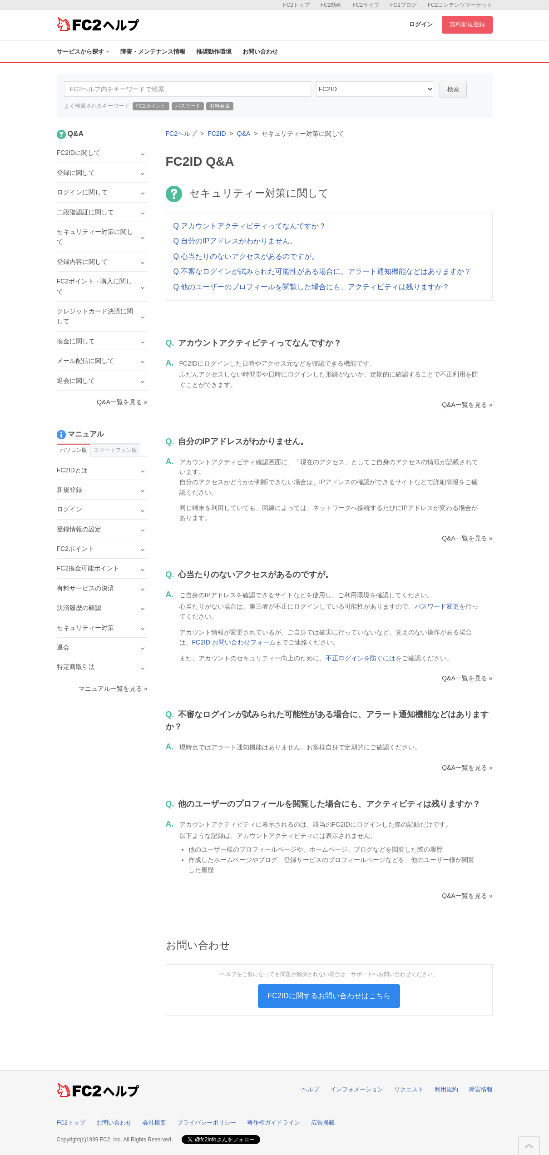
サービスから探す (83, 51)
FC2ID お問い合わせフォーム (234, 642)
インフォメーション (356, 1089)
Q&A (244, 133)
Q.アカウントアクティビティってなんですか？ (249, 226)
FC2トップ (296, 5)
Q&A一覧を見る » (467, 404)
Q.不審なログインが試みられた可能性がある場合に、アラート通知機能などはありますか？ (322, 271)
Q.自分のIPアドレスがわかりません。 (235, 241)
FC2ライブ (365, 5)
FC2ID (217, 133)
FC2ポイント (151, 106)
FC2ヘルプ (181, 133)
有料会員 (220, 106)
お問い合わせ (260, 51)
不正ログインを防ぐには (361, 658)
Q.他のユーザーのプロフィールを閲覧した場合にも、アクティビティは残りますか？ (311, 287)
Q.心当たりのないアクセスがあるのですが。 (246, 256)
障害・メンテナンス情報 (152, 51)
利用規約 (446, 1089)
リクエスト (409, 1089)
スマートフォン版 (115, 450)
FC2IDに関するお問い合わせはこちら (328, 996)
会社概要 (154, 1122)
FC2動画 (331, 5)
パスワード (187, 106)
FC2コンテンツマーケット (460, 5)
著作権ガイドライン (273, 1122)
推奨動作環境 (214, 51)
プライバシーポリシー (206, 1122)
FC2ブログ (403, 5)
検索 (453, 89)
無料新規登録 (467, 24)
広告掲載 (323, 1122)
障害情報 (481, 1089)
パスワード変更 (437, 606)
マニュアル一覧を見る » (113, 688)
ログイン (421, 24)
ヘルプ (310, 1089)
